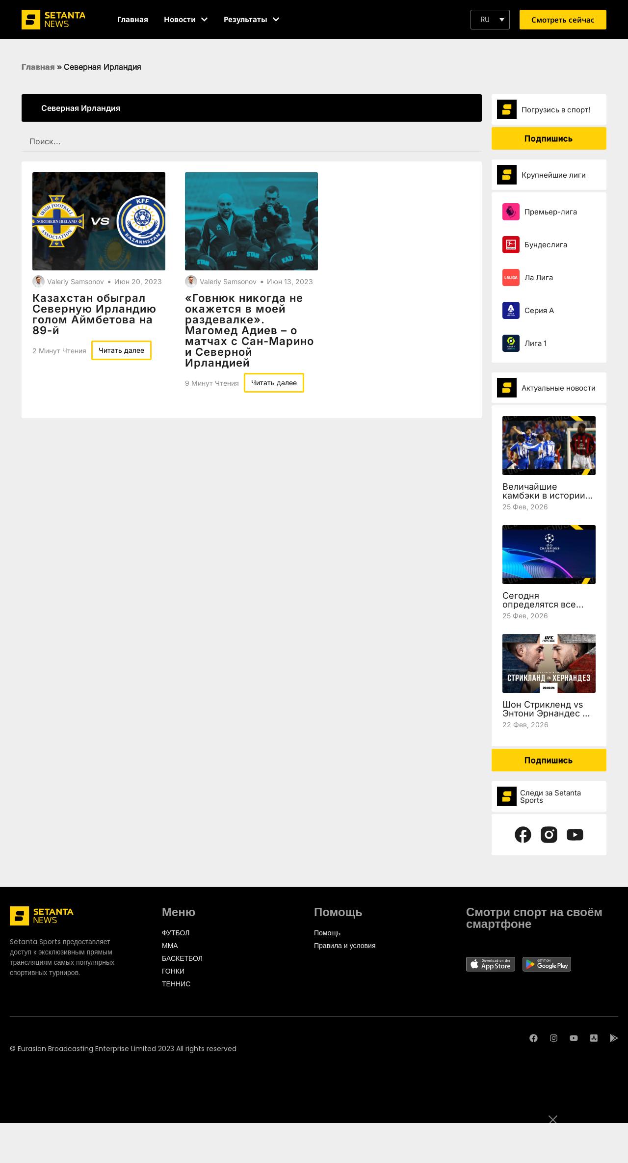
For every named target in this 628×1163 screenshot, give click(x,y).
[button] (490, 19)
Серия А (539, 310)
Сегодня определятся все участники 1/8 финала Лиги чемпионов (548, 608)
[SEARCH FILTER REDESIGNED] (252, 142)
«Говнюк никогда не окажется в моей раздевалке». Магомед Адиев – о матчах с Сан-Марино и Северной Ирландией (249, 330)
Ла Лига (538, 277)
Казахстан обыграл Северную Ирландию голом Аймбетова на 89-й (94, 314)
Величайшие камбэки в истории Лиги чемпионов (543, 495)
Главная (38, 67)
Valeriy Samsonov (75, 281)
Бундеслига (545, 244)
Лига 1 (535, 343)
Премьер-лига (550, 211)
